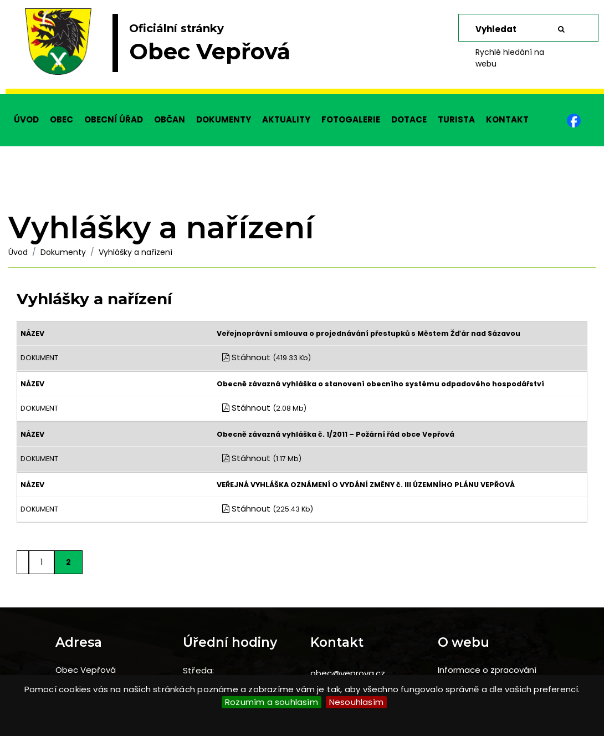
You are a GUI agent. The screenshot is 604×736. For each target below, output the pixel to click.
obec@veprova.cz (347, 673)
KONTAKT (507, 119)
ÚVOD (26, 119)
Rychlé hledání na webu (509, 58)
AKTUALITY (286, 119)
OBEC (61, 119)
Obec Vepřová (85, 670)
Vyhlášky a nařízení (135, 252)
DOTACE (409, 119)
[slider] (302, 47)
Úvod (18, 252)
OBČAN (169, 119)
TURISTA (456, 119)
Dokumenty (63, 252)
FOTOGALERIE (350, 119)
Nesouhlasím (356, 702)
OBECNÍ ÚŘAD (113, 119)
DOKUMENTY (223, 119)
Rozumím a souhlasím (271, 702)
